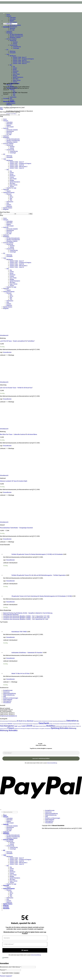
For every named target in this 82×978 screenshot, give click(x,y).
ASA (14, 94)
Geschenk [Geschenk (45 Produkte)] (44, 723)
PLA (14, 91)
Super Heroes (16, 80)
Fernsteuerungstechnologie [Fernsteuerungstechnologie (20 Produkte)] (27, 723)
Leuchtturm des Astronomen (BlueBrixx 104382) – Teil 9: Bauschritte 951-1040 (25, 619)
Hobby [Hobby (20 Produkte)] (78, 723)
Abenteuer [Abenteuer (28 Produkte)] (30, 721)
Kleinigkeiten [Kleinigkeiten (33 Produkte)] (9, 726)
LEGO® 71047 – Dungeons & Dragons (20, 163)
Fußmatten (13, 17)
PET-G (14, 92)
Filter (31, 213)
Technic (15, 82)
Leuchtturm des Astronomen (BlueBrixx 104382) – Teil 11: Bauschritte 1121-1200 (26, 616)
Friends (15, 72)
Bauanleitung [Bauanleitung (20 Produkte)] (55, 721)
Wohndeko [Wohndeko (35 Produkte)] (64, 728)
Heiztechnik (13, 40)
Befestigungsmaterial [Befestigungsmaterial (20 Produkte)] (62, 721)
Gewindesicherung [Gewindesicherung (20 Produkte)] (63, 723)
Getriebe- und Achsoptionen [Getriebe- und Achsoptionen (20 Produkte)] (54, 723)
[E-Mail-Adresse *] (41, 753)
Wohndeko (13, 19)
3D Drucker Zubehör (15, 25)
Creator (15, 68)
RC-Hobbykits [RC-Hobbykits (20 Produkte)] (27, 728)
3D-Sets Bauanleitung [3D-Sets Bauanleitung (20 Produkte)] (12, 721)
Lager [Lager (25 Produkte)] (15, 726)
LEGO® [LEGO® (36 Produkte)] (29, 726)
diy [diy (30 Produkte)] (78, 721)
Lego (7, 54)
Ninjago (15, 75)
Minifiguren (13, 56)
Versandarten (7, 702)
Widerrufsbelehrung (8, 695)
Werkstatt (12, 28)
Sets (11, 65)
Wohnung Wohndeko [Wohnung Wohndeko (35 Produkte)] (9, 730)
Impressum (6, 692)
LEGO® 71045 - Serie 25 (20, 63)
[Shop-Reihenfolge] (10, 115)
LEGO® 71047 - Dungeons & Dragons (23, 59)
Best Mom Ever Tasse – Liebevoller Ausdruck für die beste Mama (18, 434)
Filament (12, 89)
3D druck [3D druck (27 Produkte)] (19, 721)
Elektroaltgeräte (7, 699)
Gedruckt (9, 23)
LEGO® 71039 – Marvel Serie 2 (18, 166)
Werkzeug (12, 51)
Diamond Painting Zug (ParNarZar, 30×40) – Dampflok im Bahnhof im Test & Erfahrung (27, 613)
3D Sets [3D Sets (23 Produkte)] (25, 721)
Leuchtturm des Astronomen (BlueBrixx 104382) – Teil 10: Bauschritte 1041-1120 (26, 617)
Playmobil (9, 85)
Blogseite (5, 209)
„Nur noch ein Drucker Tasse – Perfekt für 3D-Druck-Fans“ (16, 387)
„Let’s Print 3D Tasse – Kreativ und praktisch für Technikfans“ (17, 341)
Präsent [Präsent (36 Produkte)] (10, 728)
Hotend (15, 43)
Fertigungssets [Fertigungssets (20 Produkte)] (35, 723)
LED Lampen (13, 22)
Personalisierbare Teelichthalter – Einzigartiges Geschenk (16, 528)
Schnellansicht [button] (4, 335)
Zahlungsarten (7, 701)
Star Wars (15, 79)
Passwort (3, 970)
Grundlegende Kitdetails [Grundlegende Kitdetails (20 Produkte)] (71, 723)
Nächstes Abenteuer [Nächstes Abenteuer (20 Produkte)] (72, 726)
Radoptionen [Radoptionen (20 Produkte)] (16, 728)
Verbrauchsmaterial (12, 88)
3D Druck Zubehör (11, 39)
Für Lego (12, 30)
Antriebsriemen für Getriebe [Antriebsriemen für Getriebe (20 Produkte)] (47, 721)
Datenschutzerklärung (9, 693)
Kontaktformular (7, 690)
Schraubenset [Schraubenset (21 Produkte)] (48, 728)
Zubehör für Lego (14, 83)
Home (8, 14)
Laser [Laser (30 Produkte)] (24, 726)
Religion (12, 20)
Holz (11, 98)
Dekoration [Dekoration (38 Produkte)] (71, 720)
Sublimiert (9, 31)
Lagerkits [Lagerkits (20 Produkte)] (19, 726)
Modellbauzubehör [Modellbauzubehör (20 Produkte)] (59, 726)
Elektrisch (12, 101)
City (14, 66)
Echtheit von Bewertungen (10, 698)
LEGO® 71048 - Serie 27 (20, 57)
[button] (6, 27)
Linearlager (16, 48)
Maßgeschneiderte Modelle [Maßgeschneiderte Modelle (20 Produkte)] (41, 726)
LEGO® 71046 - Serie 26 (20, 60)
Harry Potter (16, 74)
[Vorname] (24, 938)
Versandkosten (7, 352)
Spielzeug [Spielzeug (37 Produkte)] (55, 728)
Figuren (12, 86)
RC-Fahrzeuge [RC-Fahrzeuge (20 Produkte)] (22, 728)
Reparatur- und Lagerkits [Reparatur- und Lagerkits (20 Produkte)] (39, 728)
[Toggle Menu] (3, 13)
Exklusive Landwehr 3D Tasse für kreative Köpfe (13, 481)
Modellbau (9, 33)
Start (1, 107)
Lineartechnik (13, 45)
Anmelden (16, 973)
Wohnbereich (13, 27)
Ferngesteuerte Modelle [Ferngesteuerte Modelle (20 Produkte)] (17, 723)
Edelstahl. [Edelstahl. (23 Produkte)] (9, 723)
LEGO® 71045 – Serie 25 (17, 168)
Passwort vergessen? (6, 976)
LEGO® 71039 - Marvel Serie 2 (21, 62)
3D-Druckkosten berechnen (11, 614)
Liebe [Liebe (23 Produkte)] (34, 726)
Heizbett (15, 42)
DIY (7, 49)
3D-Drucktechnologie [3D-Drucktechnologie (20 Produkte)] (4, 721)
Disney (15, 69)
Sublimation (13, 97)
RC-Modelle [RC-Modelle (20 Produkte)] (33, 728)
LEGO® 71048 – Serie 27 (17, 162)
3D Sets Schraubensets (16, 34)
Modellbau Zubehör (15, 37)
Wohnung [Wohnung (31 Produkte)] (72, 728)
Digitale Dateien (7, 208)
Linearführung (17, 46)
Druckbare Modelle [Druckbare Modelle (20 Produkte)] (3, 723)
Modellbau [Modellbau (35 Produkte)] (50, 726)
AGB (4, 696)
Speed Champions (18, 77)
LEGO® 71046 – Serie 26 (17, 165)
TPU (14, 95)
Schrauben (13, 53)
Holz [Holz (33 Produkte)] (2, 726)
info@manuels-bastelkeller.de (8, 716)
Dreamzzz (15, 71)
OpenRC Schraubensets (16, 36)
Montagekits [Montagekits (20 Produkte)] (65, 726)
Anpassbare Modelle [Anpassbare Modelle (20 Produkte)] (38, 721)
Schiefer (12, 100)
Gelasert (8, 16)
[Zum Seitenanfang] (0, 809)
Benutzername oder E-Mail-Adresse (10, 967)
